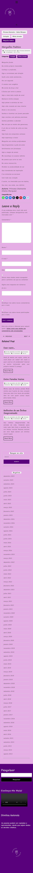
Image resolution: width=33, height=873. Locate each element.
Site (3, 270)
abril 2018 (7, 699)
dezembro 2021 (9, 589)
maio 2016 (7, 730)
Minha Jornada (17, 36)
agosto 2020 (8, 621)
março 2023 (8, 558)
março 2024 (8, 550)
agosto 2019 (8, 656)
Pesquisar (8, 770)
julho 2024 (7, 535)
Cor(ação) (6, 36)
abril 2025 (7, 503)
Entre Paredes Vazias (14, 379)
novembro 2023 (9, 554)
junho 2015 (8, 746)
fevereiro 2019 (9, 675)
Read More (8, 371)
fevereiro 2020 (9, 640)
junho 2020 (8, 625)
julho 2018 (7, 695)
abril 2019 (7, 668)
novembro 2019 (9, 648)
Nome (4, 247)
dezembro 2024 (9, 519)
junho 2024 (8, 539)
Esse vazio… (9, 348)
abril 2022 (7, 578)
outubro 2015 (8, 738)
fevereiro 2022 (9, 585)
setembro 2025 (9, 484)
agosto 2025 (8, 488)
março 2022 (8, 582)
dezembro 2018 (9, 683)
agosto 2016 (8, 726)
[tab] (17, 2)
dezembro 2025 (9, 476)
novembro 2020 (9, 613)
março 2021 (8, 601)
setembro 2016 (9, 722)
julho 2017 (7, 707)
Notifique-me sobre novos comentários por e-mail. (16, 304)
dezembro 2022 (9, 562)
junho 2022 (8, 570)
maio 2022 (7, 574)
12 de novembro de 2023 (13, 383)
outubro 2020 (8, 617)
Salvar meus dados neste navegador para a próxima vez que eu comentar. (15, 279)
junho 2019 (8, 660)
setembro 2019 (9, 652)
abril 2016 (7, 734)
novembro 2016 (9, 718)
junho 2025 (8, 496)
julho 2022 (7, 566)
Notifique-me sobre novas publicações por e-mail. (15, 313)
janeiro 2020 (8, 644)
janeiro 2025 (8, 515)
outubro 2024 (8, 527)
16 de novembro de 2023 (13, 417)
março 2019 (8, 672)
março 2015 (8, 750)
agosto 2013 (8, 754)
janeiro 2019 (8, 679)
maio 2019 (7, 664)
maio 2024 (7, 542)
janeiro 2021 (8, 609)
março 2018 (8, 703)
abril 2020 (7, 632)
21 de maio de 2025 (10, 50)
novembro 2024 (9, 523)
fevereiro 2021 (9, 605)
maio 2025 (7, 499)
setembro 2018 (9, 691)
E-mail (5, 258)
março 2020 (8, 636)
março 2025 (8, 507)
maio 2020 (7, 629)
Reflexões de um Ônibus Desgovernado (15, 411)
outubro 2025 (8, 480)
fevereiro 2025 (9, 511)
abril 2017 (7, 711)
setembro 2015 (9, 742)
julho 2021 (7, 593)
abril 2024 (7, 546)
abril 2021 (7, 597)
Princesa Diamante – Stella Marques (14, 32)
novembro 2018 (9, 687)
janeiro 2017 (8, 715)
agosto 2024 (8, 531)
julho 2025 (7, 492)
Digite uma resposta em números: (14, 284)
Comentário (6, 220)
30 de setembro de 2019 (13, 351)
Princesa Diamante (24, 50)
